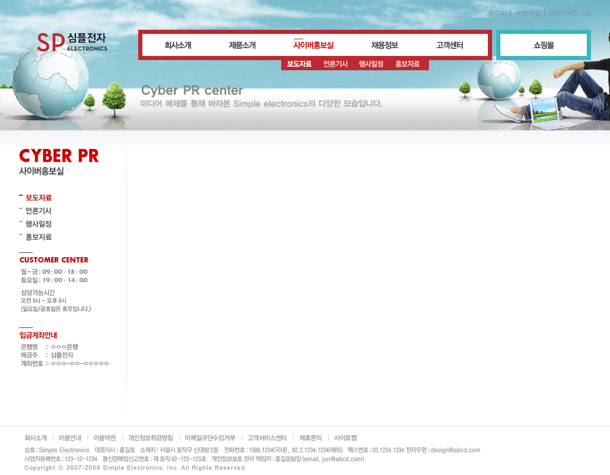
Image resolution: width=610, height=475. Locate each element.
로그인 (497, 12)
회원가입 (528, 12)
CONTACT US (570, 12)
